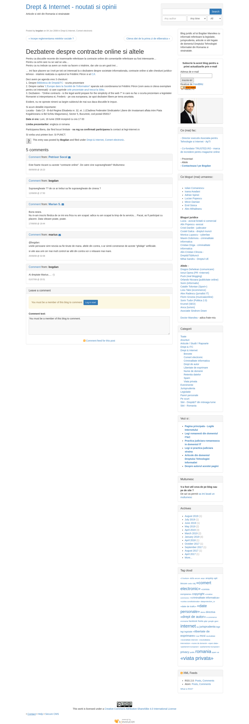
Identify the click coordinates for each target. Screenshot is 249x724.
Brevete (188, 353)
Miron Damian (192, 201)
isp (197, 627)
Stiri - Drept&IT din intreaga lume (198, 402)
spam (214, 652)
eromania (184, 621)
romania (203, 651)
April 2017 (190, 554)
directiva (210, 612)
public (192, 652)
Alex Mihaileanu (193, 208)
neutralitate (210, 636)
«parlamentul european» (210, 647)
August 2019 (192, 516)
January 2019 (192, 536)
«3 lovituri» (185, 578)
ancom (197, 578)
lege (218, 627)
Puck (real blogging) (191, 276)
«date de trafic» (188, 606)
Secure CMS (52, 714)
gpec (216, 621)
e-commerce (211, 617)
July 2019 (190, 519)
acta (192, 578)
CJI (93, 74)
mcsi (202, 635)
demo (203, 612)
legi (182, 631)
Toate (183, 336)
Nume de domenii (193, 371)
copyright (198, 594)
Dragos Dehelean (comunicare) (197, 269)
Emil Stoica (191, 205)
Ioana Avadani (192, 191)
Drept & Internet (68, 31)
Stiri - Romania (189, 405)
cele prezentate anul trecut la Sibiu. (86, 89)
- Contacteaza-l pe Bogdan (196, 165)
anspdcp (209, 578)
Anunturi (185, 340)
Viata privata (190, 381)
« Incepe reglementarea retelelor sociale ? (51, 38)
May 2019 (190, 526)
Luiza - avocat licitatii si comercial (198, 220)
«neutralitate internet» (189, 640)
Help (40, 714)
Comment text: (37, 313)
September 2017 (194, 547)
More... (188, 557)
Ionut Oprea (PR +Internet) (195, 272)
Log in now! (90, 302)
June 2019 (190, 523)
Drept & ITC (187, 346)
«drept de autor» (193, 617)
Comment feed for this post (99, 340)
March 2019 (191, 533)
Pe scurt (185, 398)
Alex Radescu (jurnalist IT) (195, 293)
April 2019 (190, 530)
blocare (184, 583)
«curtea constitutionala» (190, 601)
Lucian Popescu (193, 198)
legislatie (188, 631)
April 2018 (190, 540)
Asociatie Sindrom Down (194, 310)
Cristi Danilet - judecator (193, 227)
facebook (193, 621)
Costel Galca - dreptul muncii (196, 231)
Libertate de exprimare (196, 367)
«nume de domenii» (199, 643)
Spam (187, 378)
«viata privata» (197, 658)
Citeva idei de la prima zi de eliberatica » (148, 38)
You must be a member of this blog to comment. (99, 325)
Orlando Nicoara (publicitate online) (199, 279)
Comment (35, 157)
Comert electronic (84, 31)
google (211, 621)
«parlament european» (190, 647)
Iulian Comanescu (194, 188)
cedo (190, 583)
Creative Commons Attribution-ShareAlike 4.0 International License (140, 708)
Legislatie (186, 391)
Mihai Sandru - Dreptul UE (195, 259)
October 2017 (192, 543)
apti (215, 578)
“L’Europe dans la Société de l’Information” (67, 86)
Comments (208, 680)
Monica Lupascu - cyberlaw (195, 234)
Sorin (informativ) (190, 283)
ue (218, 652)
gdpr (206, 621)
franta (200, 621)
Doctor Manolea (189, 317)
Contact (31, 714)
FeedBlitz (198, 84)
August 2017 (192, 550)
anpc (203, 578)
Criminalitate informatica (197, 360)
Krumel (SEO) (188, 303)
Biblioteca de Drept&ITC (50, 82)
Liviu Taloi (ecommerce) (193, 290)
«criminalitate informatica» (205, 597)
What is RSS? (187, 689)
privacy (185, 652)
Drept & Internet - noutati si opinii (71, 6)
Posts (198, 680)
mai (197, 636)
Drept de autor (191, 364)
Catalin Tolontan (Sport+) (194, 286)
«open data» (213, 643)
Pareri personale (189, 395)
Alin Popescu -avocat (192, 224)
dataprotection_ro (208, 601)
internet (188, 626)
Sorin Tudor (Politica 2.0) (194, 300)
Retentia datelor (192, 374)
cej (194, 583)
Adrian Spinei (192, 195)
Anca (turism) (188, 307)
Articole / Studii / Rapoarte (195, 343)
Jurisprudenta (188, 388)
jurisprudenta (208, 626)
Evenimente (187, 385)
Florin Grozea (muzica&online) (197, 297)
